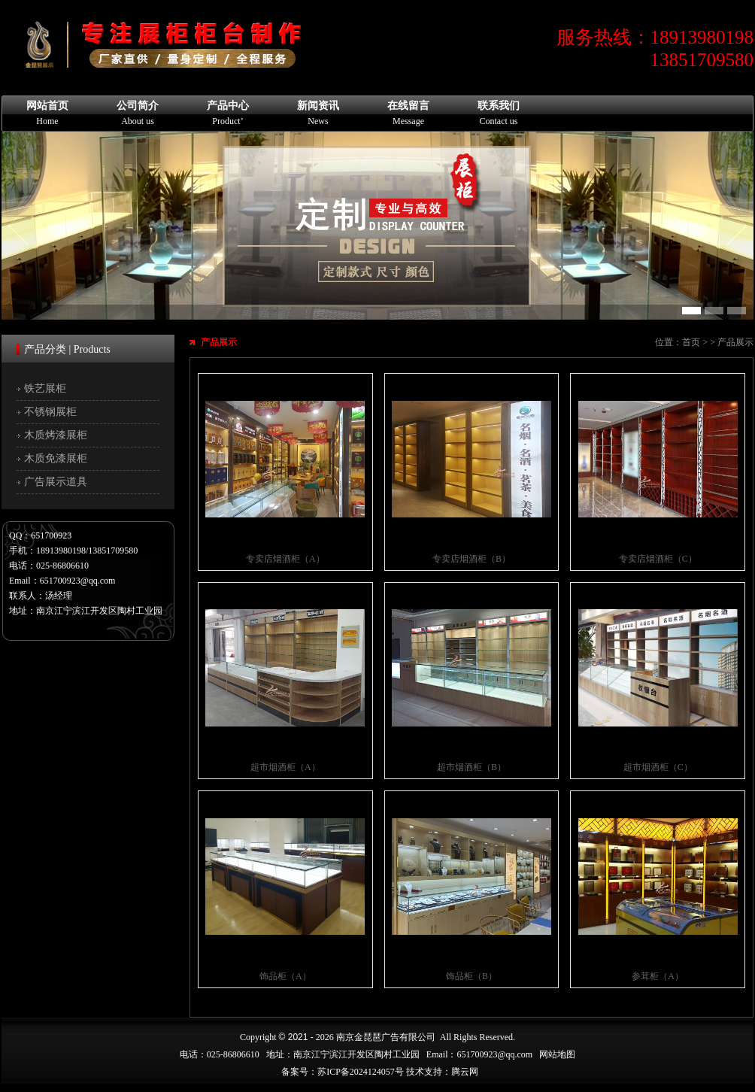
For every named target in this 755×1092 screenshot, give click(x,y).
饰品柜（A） (285, 976)
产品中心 (228, 113)
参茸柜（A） (658, 976)
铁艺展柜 (45, 388)
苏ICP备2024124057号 (360, 1071)
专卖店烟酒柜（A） (285, 559)
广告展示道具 (55, 481)
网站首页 (47, 113)
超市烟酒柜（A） (285, 767)
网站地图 (557, 1054)
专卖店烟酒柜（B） (471, 559)
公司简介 (138, 113)
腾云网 (464, 1071)
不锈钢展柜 (50, 411)
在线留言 (408, 113)
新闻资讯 (318, 113)
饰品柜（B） (471, 976)
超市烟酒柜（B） (471, 767)
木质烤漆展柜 (55, 435)
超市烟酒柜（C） (658, 767)
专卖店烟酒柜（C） (658, 559)
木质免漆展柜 (55, 458)
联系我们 (499, 113)
